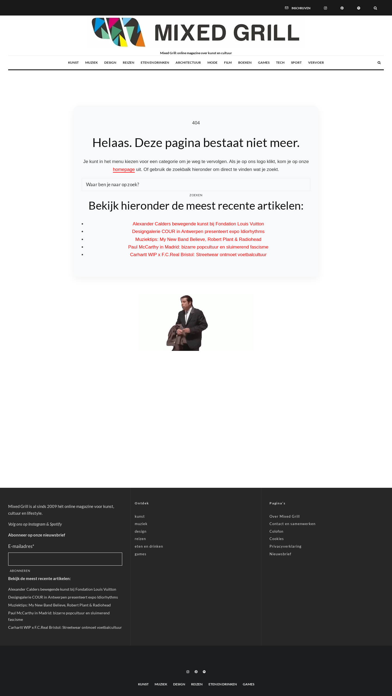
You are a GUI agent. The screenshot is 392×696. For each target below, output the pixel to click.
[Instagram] (325, 7)
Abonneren (20, 570)
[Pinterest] (342, 7)
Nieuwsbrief (280, 554)
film (228, 62)
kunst (73, 62)
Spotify (56, 524)
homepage (124, 169)
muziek (91, 62)
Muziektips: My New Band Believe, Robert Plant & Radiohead (198, 239)
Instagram (36, 524)
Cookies (277, 538)
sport (296, 62)
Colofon (276, 531)
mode (212, 62)
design (110, 62)
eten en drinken (155, 62)
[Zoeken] (375, 7)
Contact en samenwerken (293, 524)
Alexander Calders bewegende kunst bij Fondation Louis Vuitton (198, 223)
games (264, 62)
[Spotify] (358, 7)
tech (280, 62)
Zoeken (196, 195)
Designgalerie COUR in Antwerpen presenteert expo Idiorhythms (198, 231)
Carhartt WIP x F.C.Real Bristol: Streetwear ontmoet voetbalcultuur (198, 254)
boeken (245, 62)
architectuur (188, 62)
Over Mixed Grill (285, 516)
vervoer (316, 62)
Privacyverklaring (286, 546)
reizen (128, 62)
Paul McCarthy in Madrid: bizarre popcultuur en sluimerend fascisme (198, 247)
